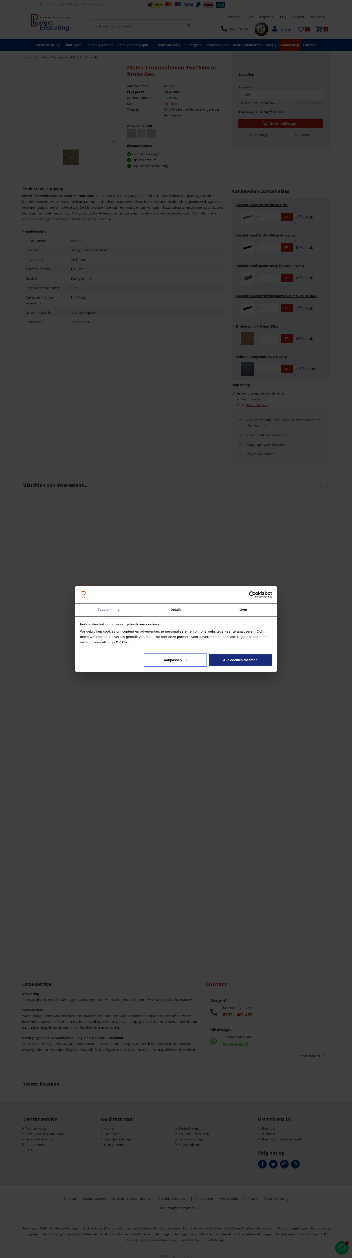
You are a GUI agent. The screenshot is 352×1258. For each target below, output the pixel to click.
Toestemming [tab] (109, 609)
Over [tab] (243, 609)
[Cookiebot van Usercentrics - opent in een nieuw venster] (252, 594)
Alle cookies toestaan (240, 660)
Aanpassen (175, 660)
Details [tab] (176, 609)
